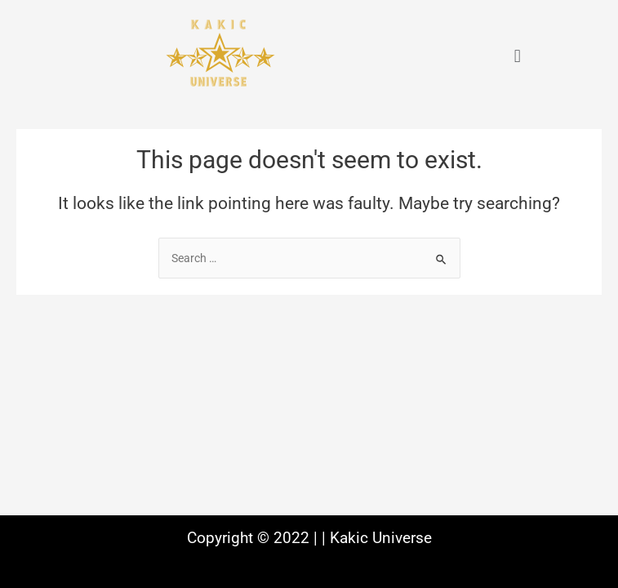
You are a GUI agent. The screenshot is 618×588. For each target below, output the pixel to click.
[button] (517, 56)
